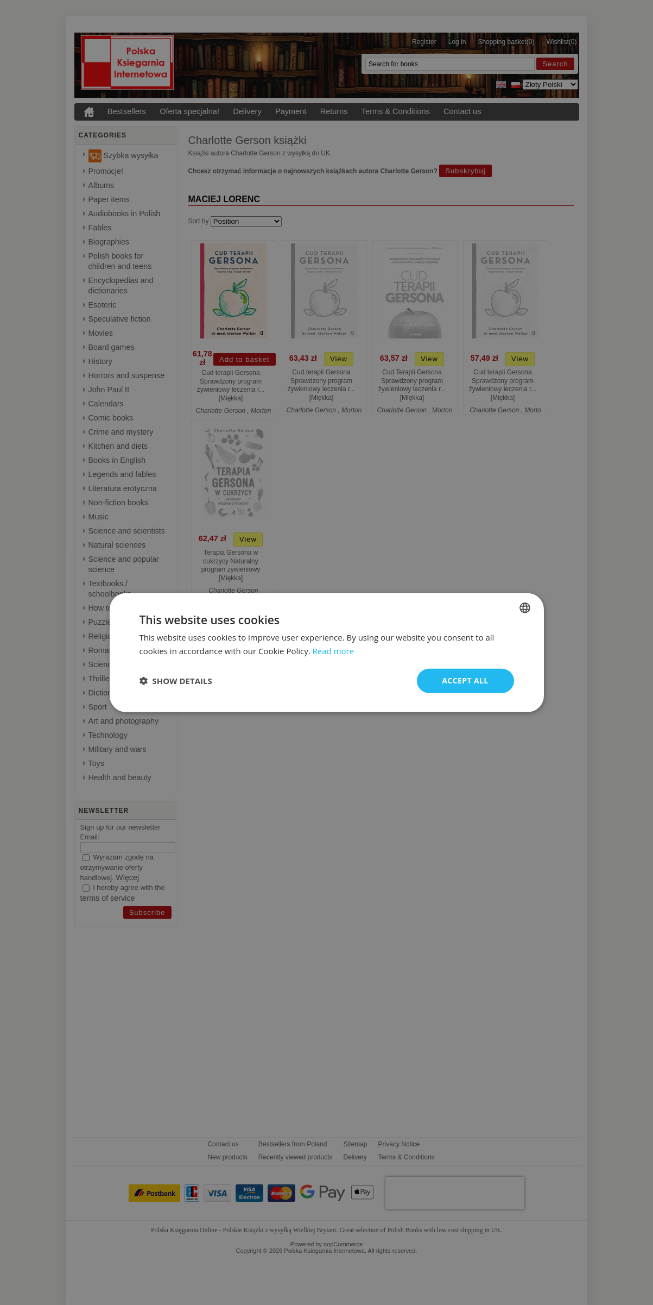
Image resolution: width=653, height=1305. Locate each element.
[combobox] (524, 608)
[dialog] (327, 652)
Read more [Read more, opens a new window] (333, 650)
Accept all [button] (465, 680)
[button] (176, 681)
